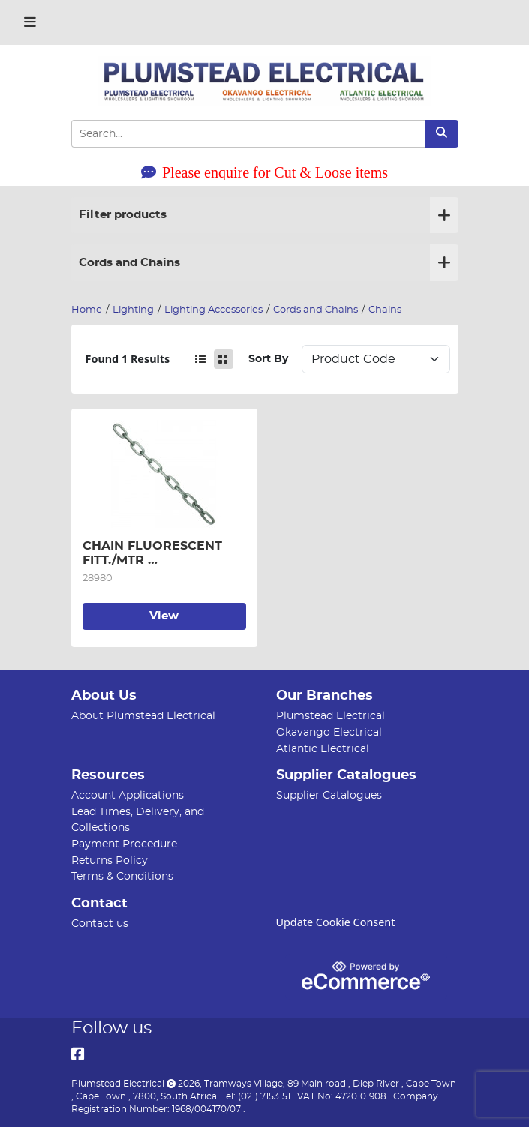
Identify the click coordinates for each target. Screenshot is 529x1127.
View (164, 616)
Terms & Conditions (122, 876)
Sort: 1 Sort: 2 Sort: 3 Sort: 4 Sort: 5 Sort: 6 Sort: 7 (376, 359)
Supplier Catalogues (329, 795)
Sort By (268, 358)
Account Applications (127, 795)
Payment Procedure (124, 844)
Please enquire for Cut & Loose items (264, 172)
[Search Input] (248, 134)
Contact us (99, 923)
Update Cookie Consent (335, 922)
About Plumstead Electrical (143, 715)
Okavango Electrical (329, 732)
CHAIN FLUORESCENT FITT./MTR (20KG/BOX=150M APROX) (159, 553)
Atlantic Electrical (322, 748)
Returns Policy (109, 860)
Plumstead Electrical (330, 715)
